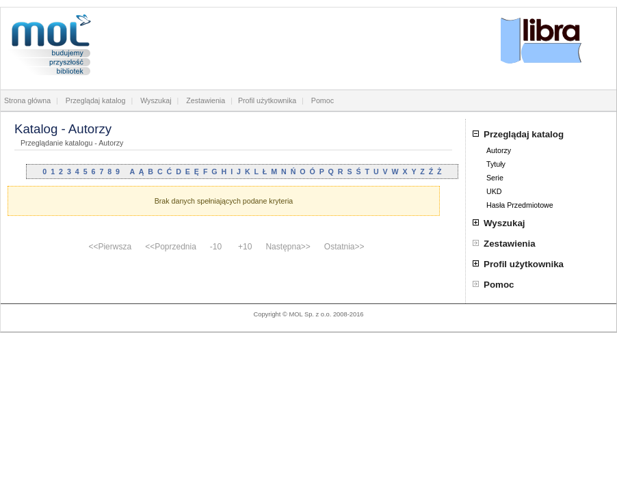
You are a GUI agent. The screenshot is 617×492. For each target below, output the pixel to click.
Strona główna (27, 100)
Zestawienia (205, 100)
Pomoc (322, 100)
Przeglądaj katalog (96, 100)
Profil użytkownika (267, 100)
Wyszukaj (156, 100)
